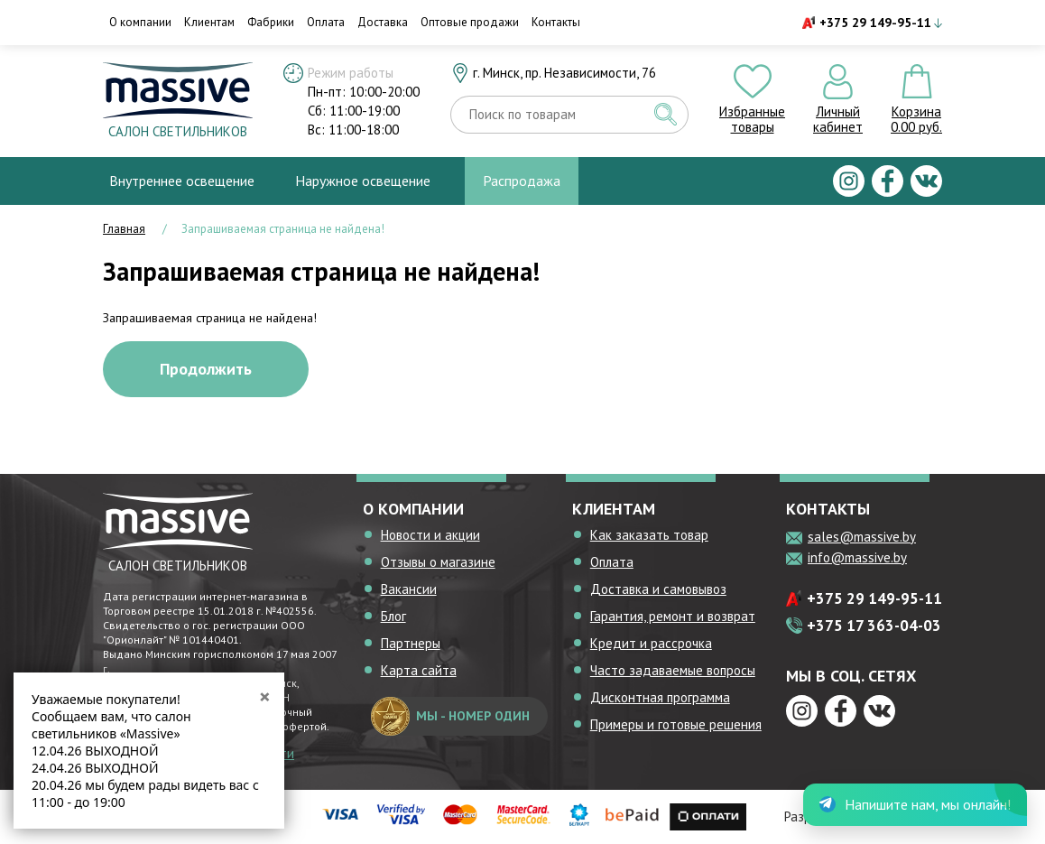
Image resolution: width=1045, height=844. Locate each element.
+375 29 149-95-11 (875, 22)
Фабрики (270, 22)
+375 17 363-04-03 (874, 625)
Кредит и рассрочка (651, 643)
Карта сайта (419, 670)
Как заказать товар (649, 535)
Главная (124, 229)
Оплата (326, 22)
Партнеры (410, 643)
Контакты (556, 22)
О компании (140, 22)
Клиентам (209, 22)
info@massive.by (857, 557)
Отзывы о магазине (438, 562)
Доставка (382, 22)
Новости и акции (430, 535)
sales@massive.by (862, 536)
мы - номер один (450, 716)
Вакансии (409, 589)
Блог (393, 616)
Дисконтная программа (660, 697)
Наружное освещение (362, 181)
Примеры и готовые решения (676, 724)
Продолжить (206, 368)
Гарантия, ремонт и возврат (672, 616)
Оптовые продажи (470, 22)
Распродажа (521, 181)
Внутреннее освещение (181, 181)
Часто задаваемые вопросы (672, 670)
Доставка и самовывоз (658, 589)
